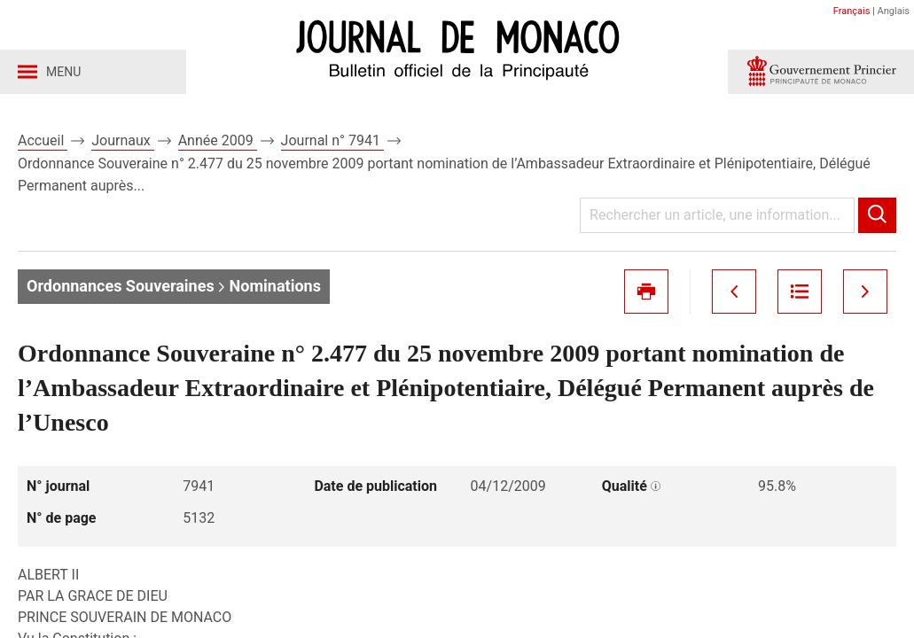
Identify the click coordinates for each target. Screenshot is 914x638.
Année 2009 (217, 140)
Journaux (122, 140)
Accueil (42, 140)
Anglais (894, 11)
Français (852, 11)
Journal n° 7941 (332, 140)
